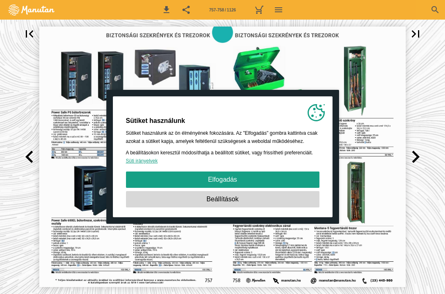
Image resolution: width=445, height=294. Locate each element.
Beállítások (222, 199)
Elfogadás (222, 179)
